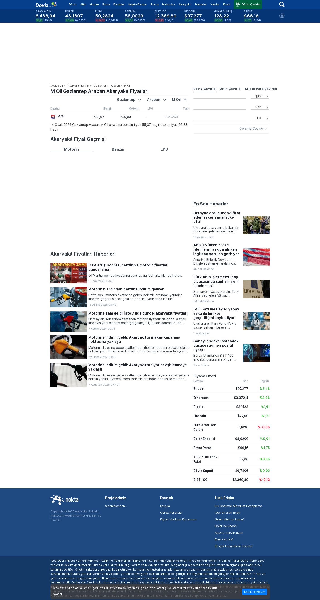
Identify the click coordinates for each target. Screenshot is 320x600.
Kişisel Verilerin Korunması (178, 519)
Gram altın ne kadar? (230, 519)
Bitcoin (198, 388)
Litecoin (199, 416)
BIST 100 (200, 480)
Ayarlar (57, 594)
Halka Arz (168, 4)
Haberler (201, 4)
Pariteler (119, 4)
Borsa (155, 4)
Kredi (226, 4)
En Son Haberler (210, 204)
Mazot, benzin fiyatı (229, 532)
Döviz (73, 4)
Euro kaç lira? (224, 539)
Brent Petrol (202, 448)
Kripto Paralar (137, 4)
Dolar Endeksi (204, 439)
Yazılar (214, 4)
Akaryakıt (185, 4)
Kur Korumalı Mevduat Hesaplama (238, 506)
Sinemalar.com (115, 506)
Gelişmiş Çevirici (251, 128)
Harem (94, 4)
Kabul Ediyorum (254, 591)
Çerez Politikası (171, 512)
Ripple (198, 407)
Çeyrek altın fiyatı (227, 512)
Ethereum (201, 398)
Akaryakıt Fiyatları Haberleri (83, 254)
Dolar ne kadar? (226, 526)
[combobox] (260, 96)
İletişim (165, 506)
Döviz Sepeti (203, 471)
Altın (83, 4)
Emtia (106, 4)
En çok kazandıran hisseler (234, 546)
